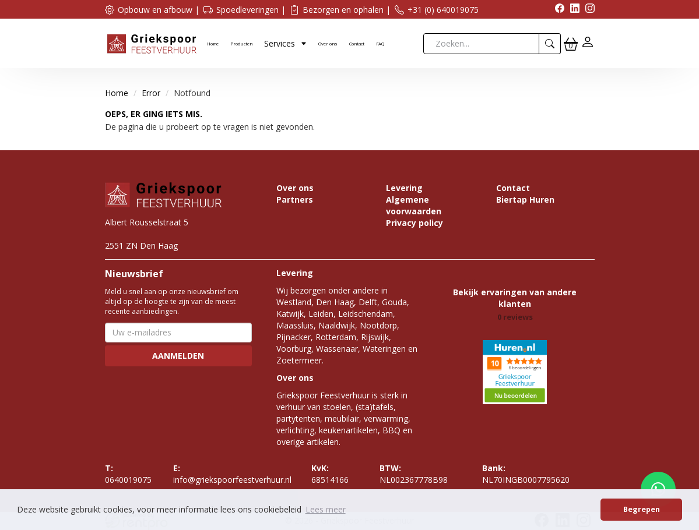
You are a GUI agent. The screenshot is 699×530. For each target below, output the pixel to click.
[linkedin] (571, 9)
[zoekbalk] (481, 43)
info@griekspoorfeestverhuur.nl (232, 473)
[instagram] (587, 9)
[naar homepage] (151, 42)
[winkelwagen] (571, 44)
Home (213, 44)
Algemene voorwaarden (413, 205)
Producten (241, 44)
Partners (294, 199)
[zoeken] (550, 43)
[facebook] (556, 9)
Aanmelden (178, 355)
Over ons (328, 44)
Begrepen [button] (641, 509)
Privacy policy (414, 222)
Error (151, 92)
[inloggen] (588, 43)
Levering (404, 187)
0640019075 (128, 473)
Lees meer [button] (325, 509)
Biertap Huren (525, 199)
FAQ (380, 44)
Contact (356, 44)
